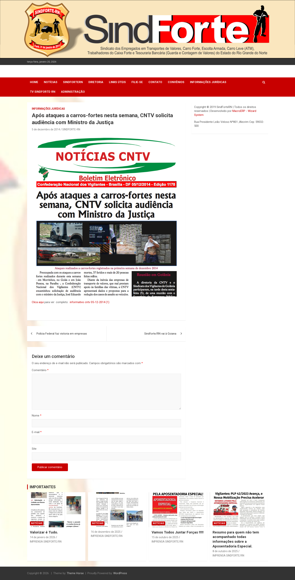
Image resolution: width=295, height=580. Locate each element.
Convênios (176, 82)
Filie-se (137, 82)
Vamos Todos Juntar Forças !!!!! (178, 532)
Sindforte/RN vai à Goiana (160, 333)
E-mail (37, 432)
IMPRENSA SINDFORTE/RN (46, 541)
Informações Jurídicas (208, 82)
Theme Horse (75, 573)
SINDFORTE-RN (71, 129)
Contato (155, 82)
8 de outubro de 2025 (225, 551)
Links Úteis (117, 82)
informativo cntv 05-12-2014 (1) (89, 302)
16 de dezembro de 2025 (106, 531)
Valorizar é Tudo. (44, 532)
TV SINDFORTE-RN (42, 91)
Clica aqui (38, 302)
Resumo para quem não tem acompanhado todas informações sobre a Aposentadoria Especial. (236, 539)
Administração (73, 91)
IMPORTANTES (43, 487)
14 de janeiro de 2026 (42, 537)
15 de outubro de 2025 (165, 537)
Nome (36, 415)
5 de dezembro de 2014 (46, 129)
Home (34, 82)
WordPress (120, 573)
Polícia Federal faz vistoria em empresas (61, 333)
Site (34, 448)
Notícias (50, 82)
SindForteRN (73, 82)
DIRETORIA (95, 82)
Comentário (40, 370)
